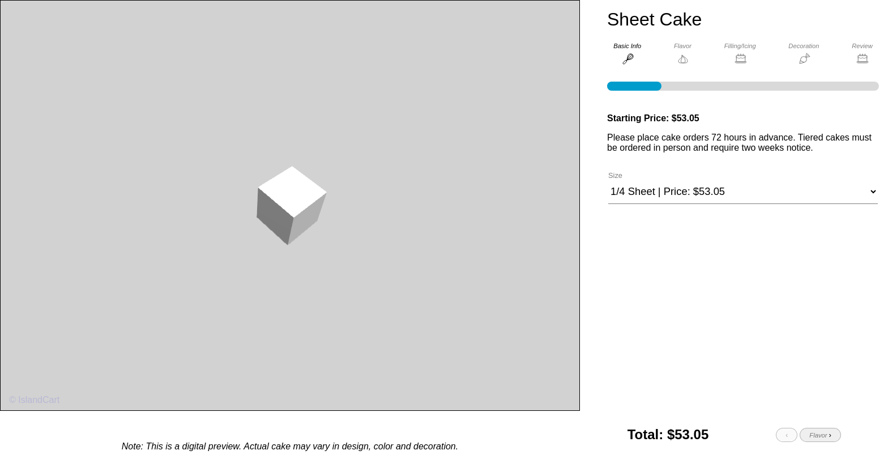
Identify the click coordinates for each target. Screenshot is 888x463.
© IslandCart (34, 401)
